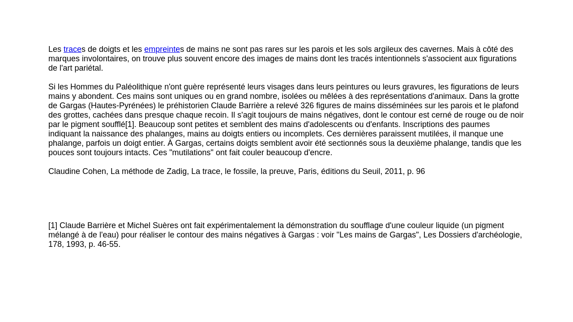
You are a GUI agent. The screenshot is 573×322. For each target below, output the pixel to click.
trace (72, 49)
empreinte (162, 49)
